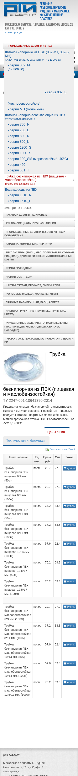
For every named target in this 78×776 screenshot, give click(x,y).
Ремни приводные (18, 268)
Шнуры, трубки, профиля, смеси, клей (32, 285)
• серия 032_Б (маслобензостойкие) (37, 97)
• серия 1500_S (19, 153)
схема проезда (13, 32)
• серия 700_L (18, 130)
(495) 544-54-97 (11, 755)
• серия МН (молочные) (26, 109)
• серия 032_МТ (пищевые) (20, 67)
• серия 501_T (18, 170)
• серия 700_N (19, 124)
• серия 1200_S (19, 147)
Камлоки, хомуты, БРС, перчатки (28, 244)
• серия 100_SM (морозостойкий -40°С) (38, 159)
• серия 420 (16, 164)
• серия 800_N (19, 136)
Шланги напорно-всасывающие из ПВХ (35, 116)
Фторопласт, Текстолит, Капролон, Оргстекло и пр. (39, 340)
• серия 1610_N (19, 195)
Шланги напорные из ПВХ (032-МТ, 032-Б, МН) (37, 55)
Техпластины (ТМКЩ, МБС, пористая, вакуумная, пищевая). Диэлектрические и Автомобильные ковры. (39, 256)
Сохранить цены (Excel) (62, 449)
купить (69, 468)
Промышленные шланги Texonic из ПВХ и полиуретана (34, 234)
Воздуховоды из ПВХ (21, 189)
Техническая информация (26, 440)
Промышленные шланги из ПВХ (28, 45)
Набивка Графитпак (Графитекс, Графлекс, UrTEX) (35, 312)
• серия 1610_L (19, 201)
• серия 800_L (18, 141)
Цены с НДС (57, 432)
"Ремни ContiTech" (18, 276)
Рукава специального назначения (30, 223)
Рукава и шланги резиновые (25, 214)
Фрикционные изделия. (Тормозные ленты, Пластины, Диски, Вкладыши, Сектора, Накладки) (36, 326)
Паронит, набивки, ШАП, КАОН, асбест (31, 302)
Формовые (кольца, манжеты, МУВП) (31, 293)
